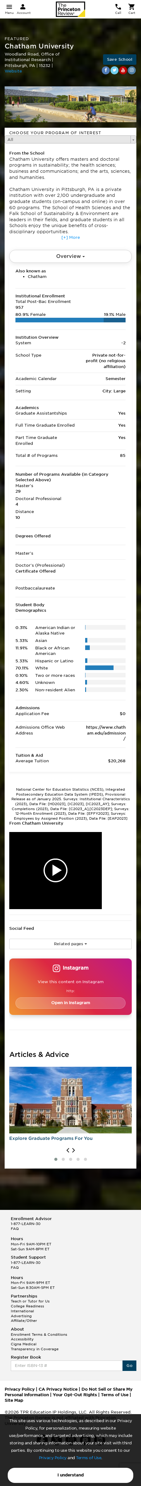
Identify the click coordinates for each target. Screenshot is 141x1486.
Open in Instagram (70, 1002)
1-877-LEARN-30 (25, 1224)
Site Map (14, 1400)
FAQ (15, 1229)
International (22, 1311)
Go (129, 1365)
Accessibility (22, 1339)
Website (13, 71)
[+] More (70, 237)
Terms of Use (88, 1457)
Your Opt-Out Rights (75, 1395)
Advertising (21, 1316)
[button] (56, 1159)
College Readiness (27, 1306)
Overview (70, 256)
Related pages (70, 944)
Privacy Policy (53, 1457)
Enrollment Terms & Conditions (39, 1334)
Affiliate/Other (24, 1320)
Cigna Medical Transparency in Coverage (35, 1346)
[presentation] (67, 1150)
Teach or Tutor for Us (30, 1301)
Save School (119, 59)
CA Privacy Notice (58, 1389)
